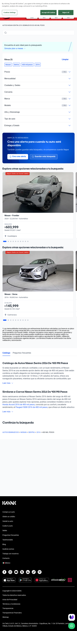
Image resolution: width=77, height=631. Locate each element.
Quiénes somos (8, 549)
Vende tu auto (7, 521)
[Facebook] (4, 572)
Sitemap (5, 617)
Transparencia (7, 608)
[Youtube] (16, 572)
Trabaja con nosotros (10, 554)
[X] (22, 572)
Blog (4, 544)
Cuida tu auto (7, 526)
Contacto (6, 558)
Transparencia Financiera (12, 613)
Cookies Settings (10, 12)
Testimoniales (7, 540)
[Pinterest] (40, 572)
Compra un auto (8, 512)
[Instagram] (10, 572)
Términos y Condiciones (11, 604)
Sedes (4, 530)
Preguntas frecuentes (10, 535)
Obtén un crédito (8, 517)
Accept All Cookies (48, 12)
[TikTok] (34, 572)
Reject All (65, 12)
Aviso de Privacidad (9, 600)
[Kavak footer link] (9, 504)
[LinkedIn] (28, 572)
